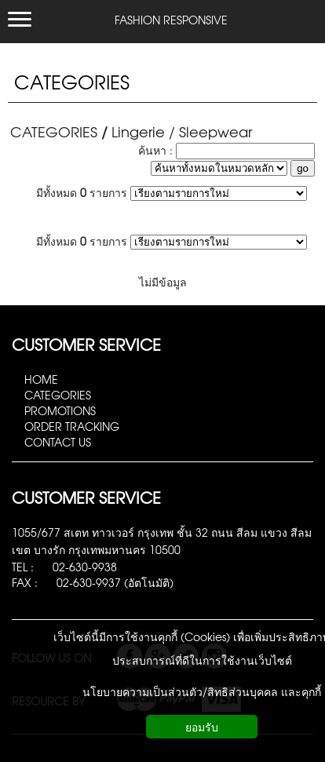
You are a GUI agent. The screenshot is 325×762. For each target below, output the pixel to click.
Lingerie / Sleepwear (181, 131)
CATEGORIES (72, 81)
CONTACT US (57, 442)
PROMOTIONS (60, 410)
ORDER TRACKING (71, 426)
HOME (41, 379)
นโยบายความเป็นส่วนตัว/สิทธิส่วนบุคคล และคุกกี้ (201, 691)
